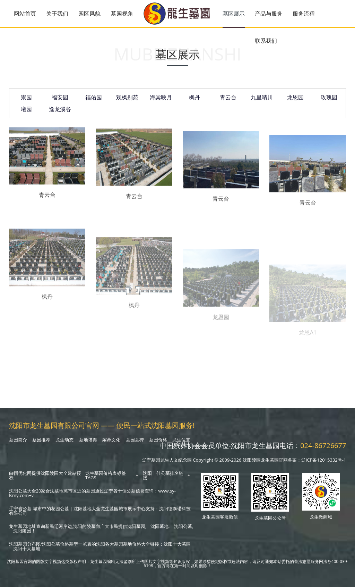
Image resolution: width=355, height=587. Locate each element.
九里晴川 (262, 101)
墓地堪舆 (88, 440)
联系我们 (266, 40)
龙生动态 (64, 440)
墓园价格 (158, 440)
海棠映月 (161, 101)
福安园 (60, 101)
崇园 (26, 101)
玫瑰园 (329, 101)
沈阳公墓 (183, 526)
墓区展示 (234, 13)
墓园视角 (122, 13)
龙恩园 (295, 101)
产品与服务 (269, 13)
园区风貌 (89, 13)
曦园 (26, 113)
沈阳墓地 (159, 526)
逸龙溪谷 (60, 113)
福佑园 (93, 101)
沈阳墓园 (136, 526)
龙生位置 (181, 440)
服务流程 (304, 13)
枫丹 (194, 101)
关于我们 (57, 13)
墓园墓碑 (135, 440)
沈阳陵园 (22, 531)
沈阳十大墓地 (26, 548)
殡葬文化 (111, 440)
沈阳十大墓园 (177, 544)
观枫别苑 (127, 101)
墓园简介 (18, 440)
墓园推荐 (41, 440)
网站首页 (25, 13)
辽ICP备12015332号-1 (323, 460)
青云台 (228, 101)
